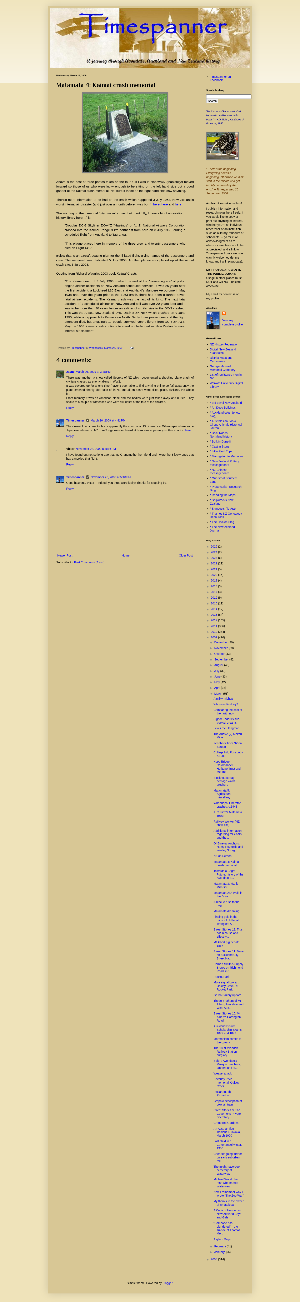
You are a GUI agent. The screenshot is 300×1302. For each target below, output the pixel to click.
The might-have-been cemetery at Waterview (227, 1170)
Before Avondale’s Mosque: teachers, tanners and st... (227, 1064)
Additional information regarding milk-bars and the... (228, 834)
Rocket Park (221, 976)
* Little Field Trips (221, 451)
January (219, 1252)
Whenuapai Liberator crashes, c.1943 (227, 804)
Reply (70, 407)
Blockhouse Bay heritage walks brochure (224, 781)
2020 (214, 575)
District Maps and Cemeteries (221, 359)
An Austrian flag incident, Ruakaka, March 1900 (227, 1132)
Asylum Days (222, 1239)
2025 (214, 546)
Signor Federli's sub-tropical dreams (227, 720)
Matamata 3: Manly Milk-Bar (226, 885)
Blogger (167, 1283)
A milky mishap (223, 698)
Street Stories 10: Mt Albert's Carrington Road (227, 1017)
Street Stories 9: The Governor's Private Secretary (227, 1113)
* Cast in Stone (219, 446)
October (219, 653)
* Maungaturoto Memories (227, 456)
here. (188, 430)
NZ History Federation (224, 344)
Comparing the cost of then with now (228, 711)
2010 (214, 631)
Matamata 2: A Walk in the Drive (228, 894)
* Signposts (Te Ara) (223, 508)
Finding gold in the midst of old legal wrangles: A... (226, 920)
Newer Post (64, 555)
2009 (214, 637)
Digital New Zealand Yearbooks (223, 351)
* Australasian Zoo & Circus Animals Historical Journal (226, 424)
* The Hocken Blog (222, 522)
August (219, 665)
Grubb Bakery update (227, 995)
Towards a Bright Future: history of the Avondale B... (228, 874)
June (217, 676)
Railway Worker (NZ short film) (227, 823)
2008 (214, 1259)
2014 (214, 609)
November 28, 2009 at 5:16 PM (96, 448)
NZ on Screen (222, 856)
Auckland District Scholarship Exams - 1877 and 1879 (228, 1029)
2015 (214, 603)
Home (125, 555)
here (156, 204)
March (218, 693)
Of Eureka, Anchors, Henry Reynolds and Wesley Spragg (228, 847)
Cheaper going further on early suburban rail (228, 1157)
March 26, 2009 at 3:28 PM (93, 371)
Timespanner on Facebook (220, 78)
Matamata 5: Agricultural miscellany (222, 794)
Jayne (70, 371)
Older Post (186, 555)
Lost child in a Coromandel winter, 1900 (228, 1144)
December (221, 642)
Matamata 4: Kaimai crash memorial (227, 863)
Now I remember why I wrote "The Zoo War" (229, 1193)
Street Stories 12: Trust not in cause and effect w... (228, 933)
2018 (214, 586)
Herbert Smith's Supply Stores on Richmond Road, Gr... (228, 967)
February (220, 1246)
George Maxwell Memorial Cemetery (222, 368)
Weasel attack (223, 1073)
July (217, 671)
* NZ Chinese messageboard (219, 471)
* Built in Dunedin (221, 441)
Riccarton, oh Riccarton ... (223, 1093)
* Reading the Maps (223, 495)
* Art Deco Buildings (223, 407)
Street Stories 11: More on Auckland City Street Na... (229, 955)
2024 (214, 552)
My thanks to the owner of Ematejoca (229, 1202)
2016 (214, 597)
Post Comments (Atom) (89, 562)
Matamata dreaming (227, 911)
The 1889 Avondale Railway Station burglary (226, 1051)
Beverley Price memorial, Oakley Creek (226, 1082)
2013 (214, 614)
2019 (214, 580)
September (221, 659)
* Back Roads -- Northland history (221, 434)
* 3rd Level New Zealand (226, 402)
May (217, 682)
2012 (214, 620)
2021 (214, 569)
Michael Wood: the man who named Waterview (226, 1183)
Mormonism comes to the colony (227, 1040)
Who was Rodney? (226, 704)
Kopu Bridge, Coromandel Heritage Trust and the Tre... (227, 767)
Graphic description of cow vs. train (228, 1102)
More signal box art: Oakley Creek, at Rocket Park (226, 986)
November (221, 648)
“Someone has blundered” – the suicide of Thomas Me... (227, 1228)
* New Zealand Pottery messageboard (224, 463)
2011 (214, 626)
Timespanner (75, 420)
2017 (214, 592)
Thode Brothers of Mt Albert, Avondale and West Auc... (229, 1004)
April (217, 687)
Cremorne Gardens (226, 1122)
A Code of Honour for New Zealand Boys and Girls (227, 1214)
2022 (214, 563)
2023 (214, 557)
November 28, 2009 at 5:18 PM (111, 477)
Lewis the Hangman (226, 728)
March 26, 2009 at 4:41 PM (108, 420)
